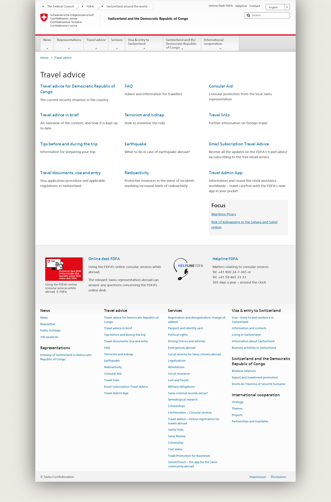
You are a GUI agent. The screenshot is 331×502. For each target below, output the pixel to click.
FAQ (129, 86)
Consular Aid (221, 86)
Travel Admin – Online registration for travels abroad (193, 421)
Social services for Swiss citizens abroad (194, 354)
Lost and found (178, 380)
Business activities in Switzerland (254, 347)
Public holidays (50, 330)
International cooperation (220, 44)
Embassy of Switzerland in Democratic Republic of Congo (66, 357)
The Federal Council (60, 6)
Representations (68, 44)
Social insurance (179, 373)
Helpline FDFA (225, 259)
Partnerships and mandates (250, 421)
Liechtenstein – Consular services (190, 412)
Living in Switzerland (246, 334)
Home (44, 57)
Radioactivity (137, 172)
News (47, 44)
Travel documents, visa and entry (70, 172)
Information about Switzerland (253, 341)
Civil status (175, 449)
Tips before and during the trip (69, 144)
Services (117, 44)
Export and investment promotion (255, 377)
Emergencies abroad (181, 347)
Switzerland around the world (126, 6)
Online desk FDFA (104, 259)
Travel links (219, 115)
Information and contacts (249, 328)
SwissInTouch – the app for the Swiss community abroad (192, 464)
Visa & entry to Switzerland (144, 44)
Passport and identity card (185, 328)
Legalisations (177, 360)
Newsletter (47, 324)
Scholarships (176, 406)
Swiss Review (177, 436)
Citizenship (175, 442)
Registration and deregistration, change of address (196, 320)
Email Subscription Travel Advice (239, 144)
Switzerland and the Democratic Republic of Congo (182, 44)
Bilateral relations (244, 371)
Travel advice (96, 44)
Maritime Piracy (223, 214)
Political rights (178, 334)
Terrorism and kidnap (144, 115)
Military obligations (181, 386)
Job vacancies (49, 337)
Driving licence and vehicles (186, 341)
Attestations (176, 367)
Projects (237, 415)
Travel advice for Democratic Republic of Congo (131, 320)
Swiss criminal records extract (188, 393)
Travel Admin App (225, 172)
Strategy (237, 402)
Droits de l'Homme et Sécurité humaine (258, 384)
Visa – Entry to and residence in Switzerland (253, 320)
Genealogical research (183, 399)
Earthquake (135, 144)
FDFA (90, 6)
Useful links (175, 430)
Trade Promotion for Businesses (189, 455)
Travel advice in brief (59, 115)
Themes (237, 408)
